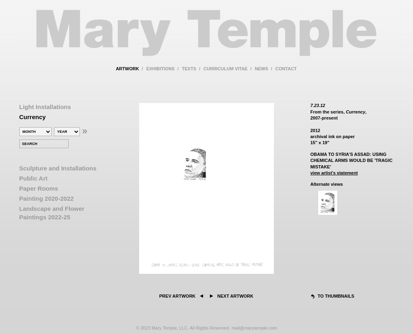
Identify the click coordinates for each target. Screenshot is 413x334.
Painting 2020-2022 (46, 198)
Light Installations (45, 106)
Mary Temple (206, 38)
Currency (32, 116)
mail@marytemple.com (254, 328)
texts (189, 68)
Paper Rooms (38, 188)
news (261, 68)
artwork (127, 68)
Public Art (33, 178)
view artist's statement (334, 172)
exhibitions (160, 68)
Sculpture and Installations (58, 168)
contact (286, 68)
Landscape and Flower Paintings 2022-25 (52, 213)
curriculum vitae (226, 68)
